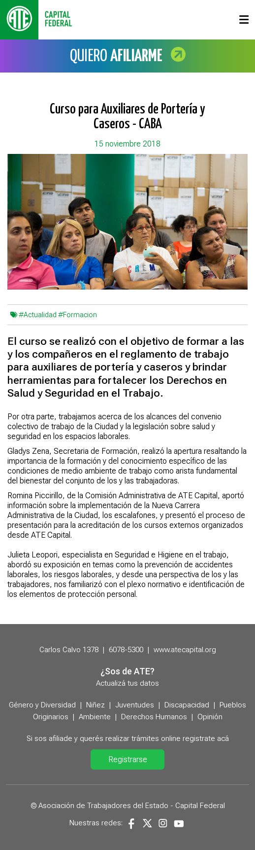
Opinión (210, 716)
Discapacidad (186, 705)
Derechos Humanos (154, 716)
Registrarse (127, 759)
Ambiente (95, 716)
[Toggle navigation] (244, 20)
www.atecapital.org (185, 649)
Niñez (95, 705)
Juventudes (134, 705)
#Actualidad (38, 314)
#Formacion (77, 314)
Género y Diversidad (42, 705)
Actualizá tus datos (127, 683)
